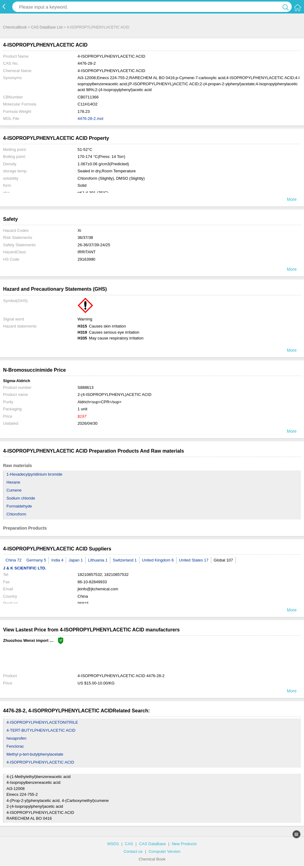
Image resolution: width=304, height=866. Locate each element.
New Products (184, 843)
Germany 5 (36, 560)
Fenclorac (15, 746)
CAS (129, 843)
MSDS (113, 843)
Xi (79, 230)
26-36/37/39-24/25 (94, 245)
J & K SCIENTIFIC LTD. (24, 568)
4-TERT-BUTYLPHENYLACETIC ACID (40, 730)
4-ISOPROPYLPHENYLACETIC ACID (40, 762)
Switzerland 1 (125, 560)
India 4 (57, 560)
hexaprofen (16, 738)
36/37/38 (85, 237)
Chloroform (16, 514)
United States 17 (194, 560)
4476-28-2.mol (90, 118)
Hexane (13, 482)
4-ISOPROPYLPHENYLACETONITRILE (42, 722)
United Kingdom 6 (157, 560)
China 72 (13, 560)
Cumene (13, 490)
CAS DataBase (152, 843)
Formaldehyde (19, 506)
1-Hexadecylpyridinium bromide (34, 474)
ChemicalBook (15, 27)
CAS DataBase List (47, 27)
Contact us (132, 851)
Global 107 (223, 560)
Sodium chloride (20, 498)
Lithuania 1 (98, 560)
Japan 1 (75, 560)
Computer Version (165, 851)
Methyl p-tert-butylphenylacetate (34, 754)
